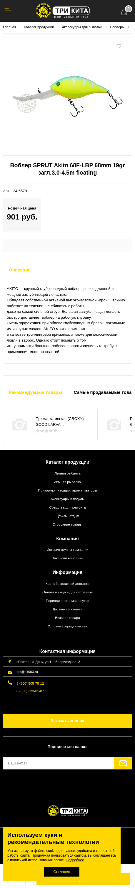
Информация (67, 572)
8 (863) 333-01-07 (30, 691)
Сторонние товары (68, 524)
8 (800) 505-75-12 (30, 683)
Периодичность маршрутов (67, 600)
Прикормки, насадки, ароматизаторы (67, 490)
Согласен (62, 872)
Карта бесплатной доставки (68, 583)
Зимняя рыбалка (67, 482)
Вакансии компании (67, 558)
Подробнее (75, 860)
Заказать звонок (67, 720)
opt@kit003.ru (27, 671)
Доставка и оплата (67, 609)
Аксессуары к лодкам (68, 499)
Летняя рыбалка (67, 473)
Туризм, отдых (67, 516)
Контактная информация (67, 651)
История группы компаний (67, 549)
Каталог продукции (67, 462)
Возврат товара (67, 617)
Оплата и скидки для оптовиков (67, 592)
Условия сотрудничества (67, 626)
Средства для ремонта (67, 507)
